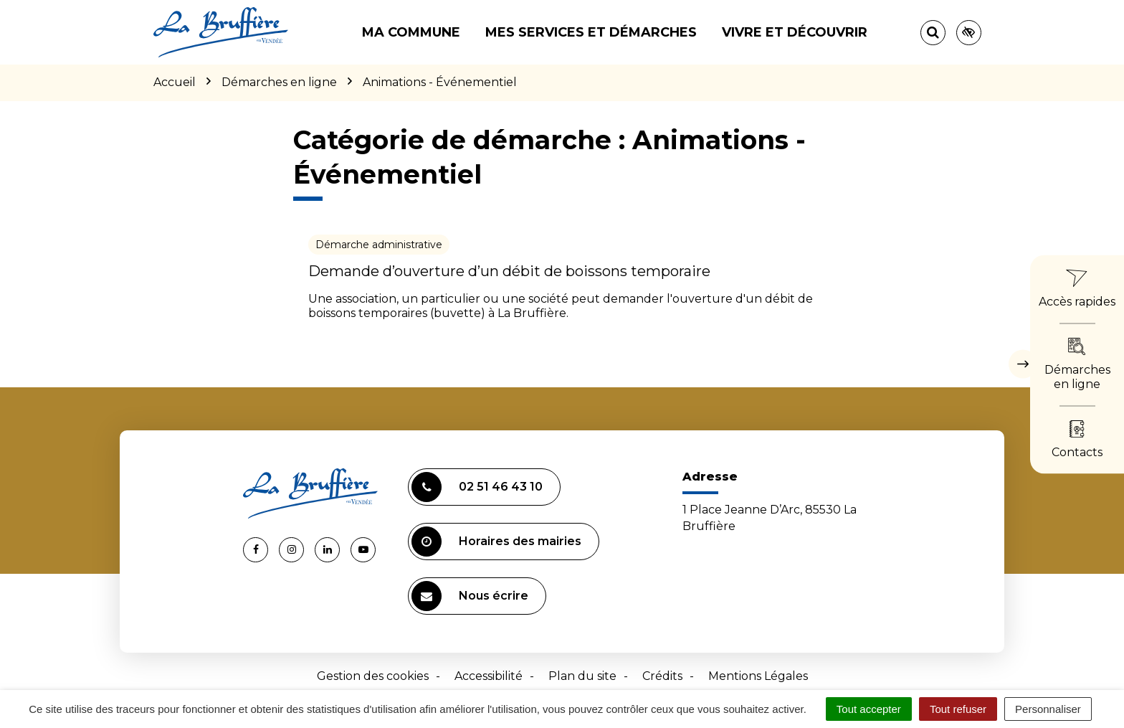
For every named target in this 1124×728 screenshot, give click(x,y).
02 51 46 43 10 (477, 487)
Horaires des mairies (496, 541)
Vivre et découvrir (794, 32)
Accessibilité (488, 676)
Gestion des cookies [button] (373, 676)
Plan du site (582, 676)
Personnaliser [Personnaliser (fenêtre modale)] (1048, 709)
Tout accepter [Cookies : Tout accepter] (869, 709)
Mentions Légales (758, 676)
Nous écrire (469, 596)
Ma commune (411, 32)
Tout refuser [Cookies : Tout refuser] (958, 709)
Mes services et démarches (591, 32)
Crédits (662, 676)
